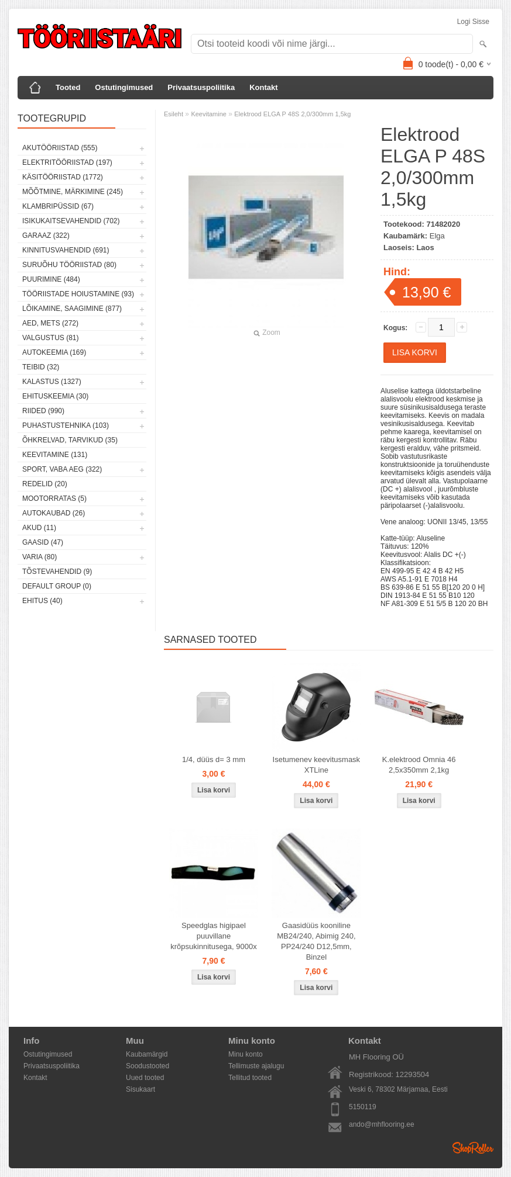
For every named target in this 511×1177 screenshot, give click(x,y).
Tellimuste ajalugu (256, 1066)
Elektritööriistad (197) (67, 162)
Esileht (173, 113)
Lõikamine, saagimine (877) (72, 308)
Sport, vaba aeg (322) (62, 469)
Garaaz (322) (46, 235)
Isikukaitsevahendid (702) (71, 221)
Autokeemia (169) (54, 352)
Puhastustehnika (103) (65, 425)
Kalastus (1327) (51, 382)
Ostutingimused (124, 87)
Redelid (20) (44, 484)
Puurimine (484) (51, 279)
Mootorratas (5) (54, 498)
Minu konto (245, 1054)
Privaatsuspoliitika (201, 87)
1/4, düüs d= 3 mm (213, 759)
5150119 (362, 1107)
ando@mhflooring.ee (381, 1124)
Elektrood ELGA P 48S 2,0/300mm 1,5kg (292, 113)
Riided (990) (43, 411)
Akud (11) (39, 528)
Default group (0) (56, 586)
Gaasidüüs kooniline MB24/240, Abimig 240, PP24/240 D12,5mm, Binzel (316, 941)
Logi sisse (473, 22)
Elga (437, 235)
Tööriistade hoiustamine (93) (78, 294)
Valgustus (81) (50, 338)
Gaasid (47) (42, 542)
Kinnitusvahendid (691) (65, 250)
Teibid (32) (40, 367)
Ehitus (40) (42, 601)
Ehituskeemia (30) (55, 396)
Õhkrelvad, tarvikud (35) (70, 440)
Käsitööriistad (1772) (62, 177)
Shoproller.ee (472, 1148)
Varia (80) (39, 557)
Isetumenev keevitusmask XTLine (317, 764)
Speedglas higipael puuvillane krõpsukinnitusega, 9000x (213, 936)
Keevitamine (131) (54, 455)
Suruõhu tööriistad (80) (69, 265)
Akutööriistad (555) (59, 148)
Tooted (68, 87)
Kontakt (263, 87)
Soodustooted (147, 1066)
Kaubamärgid (146, 1054)
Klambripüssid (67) (58, 206)
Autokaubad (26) (53, 513)
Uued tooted (145, 1078)
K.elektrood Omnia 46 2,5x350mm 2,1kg (419, 764)
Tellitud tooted (250, 1078)
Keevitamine (209, 113)
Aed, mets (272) (50, 323)
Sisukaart (140, 1089)
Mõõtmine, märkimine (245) (72, 192)
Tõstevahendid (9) (57, 571)
